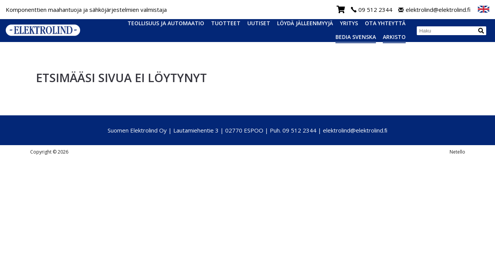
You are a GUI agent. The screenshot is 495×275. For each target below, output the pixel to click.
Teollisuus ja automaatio (165, 23)
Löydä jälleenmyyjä (305, 23)
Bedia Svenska (355, 36)
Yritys (349, 23)
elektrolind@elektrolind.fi (434, 10)
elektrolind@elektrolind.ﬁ (355, 130)
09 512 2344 (371, 10)
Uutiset (258, 23)
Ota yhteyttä (385, 23)
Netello (457, 152)
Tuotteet (225, 23)
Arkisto (394, 36)
